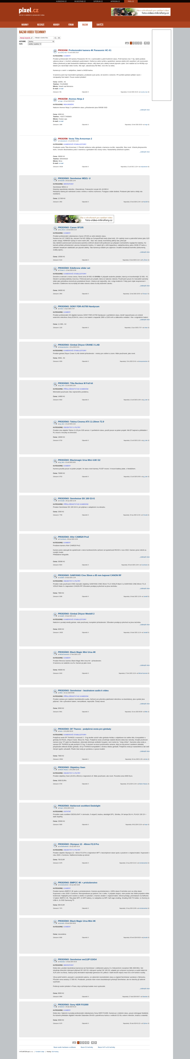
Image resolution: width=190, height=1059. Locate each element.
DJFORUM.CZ (98, 1)
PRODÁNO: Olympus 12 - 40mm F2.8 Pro (78, 844)
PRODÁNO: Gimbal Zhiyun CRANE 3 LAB (79, 345)
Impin (61, 808)
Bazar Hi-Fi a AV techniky (106, 1047)
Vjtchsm (62, 1006)
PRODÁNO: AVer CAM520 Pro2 (73, 537)
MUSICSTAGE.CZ (80, 1)
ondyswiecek (63, 141)
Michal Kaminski (64, 654)
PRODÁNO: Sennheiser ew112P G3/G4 (77, 959)
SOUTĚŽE (100, 24)
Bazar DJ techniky (87, 1047)
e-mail (61, 89)
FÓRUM (71, 24)
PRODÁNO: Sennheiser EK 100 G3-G (76, 498)
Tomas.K (62, 270)
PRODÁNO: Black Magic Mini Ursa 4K (77, 652)
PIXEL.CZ (131, 1)
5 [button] (88, 1042)
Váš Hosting (55, 1051)
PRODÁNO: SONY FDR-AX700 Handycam (78, 306)
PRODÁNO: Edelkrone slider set (74, 268)
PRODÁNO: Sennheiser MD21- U (74, 178)
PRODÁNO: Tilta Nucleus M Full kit (75, 383)
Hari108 (62, 180)
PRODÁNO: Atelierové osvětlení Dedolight (79, 806)
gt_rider (62, 385)
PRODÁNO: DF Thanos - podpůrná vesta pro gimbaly (84, 729)
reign (61, 101)
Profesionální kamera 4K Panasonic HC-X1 (84, 50)
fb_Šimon (62, 229)
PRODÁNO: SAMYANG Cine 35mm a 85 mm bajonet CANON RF (89, 575)
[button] (127, 43)
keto (61, 731)
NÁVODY (56, 24)
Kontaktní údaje (39, 1051)
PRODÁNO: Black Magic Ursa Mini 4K (77, 921)
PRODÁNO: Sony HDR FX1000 (73, 1004)
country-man (63, 52)
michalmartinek (64, 846)
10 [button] (145, 43)
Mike (61, 693)
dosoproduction (64, 347)
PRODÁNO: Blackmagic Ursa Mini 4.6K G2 (79, 460)
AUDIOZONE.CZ (61, 1)
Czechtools (63, 539)
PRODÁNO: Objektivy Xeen (71, 767)
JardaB (62, 577)
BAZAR (85, 24)
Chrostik (62, 500)
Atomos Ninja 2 (71, 99)
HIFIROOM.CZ (115, 1)
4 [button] (138, 43)
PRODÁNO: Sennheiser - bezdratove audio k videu (83, 690)
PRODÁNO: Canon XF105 (70, 227)
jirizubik (62, 923)
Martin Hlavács (64, 769)
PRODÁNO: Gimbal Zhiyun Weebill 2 (76, 614)
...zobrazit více (144, 110)
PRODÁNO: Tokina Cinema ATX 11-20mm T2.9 (81, 422)
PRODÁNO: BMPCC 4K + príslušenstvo (77, 882)
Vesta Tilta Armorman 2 (75, 139)
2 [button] (133, 43)
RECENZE (40, 24)
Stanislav (62, 961)
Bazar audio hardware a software (65, 1047)
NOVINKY (25, 24)
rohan (61, 308)
